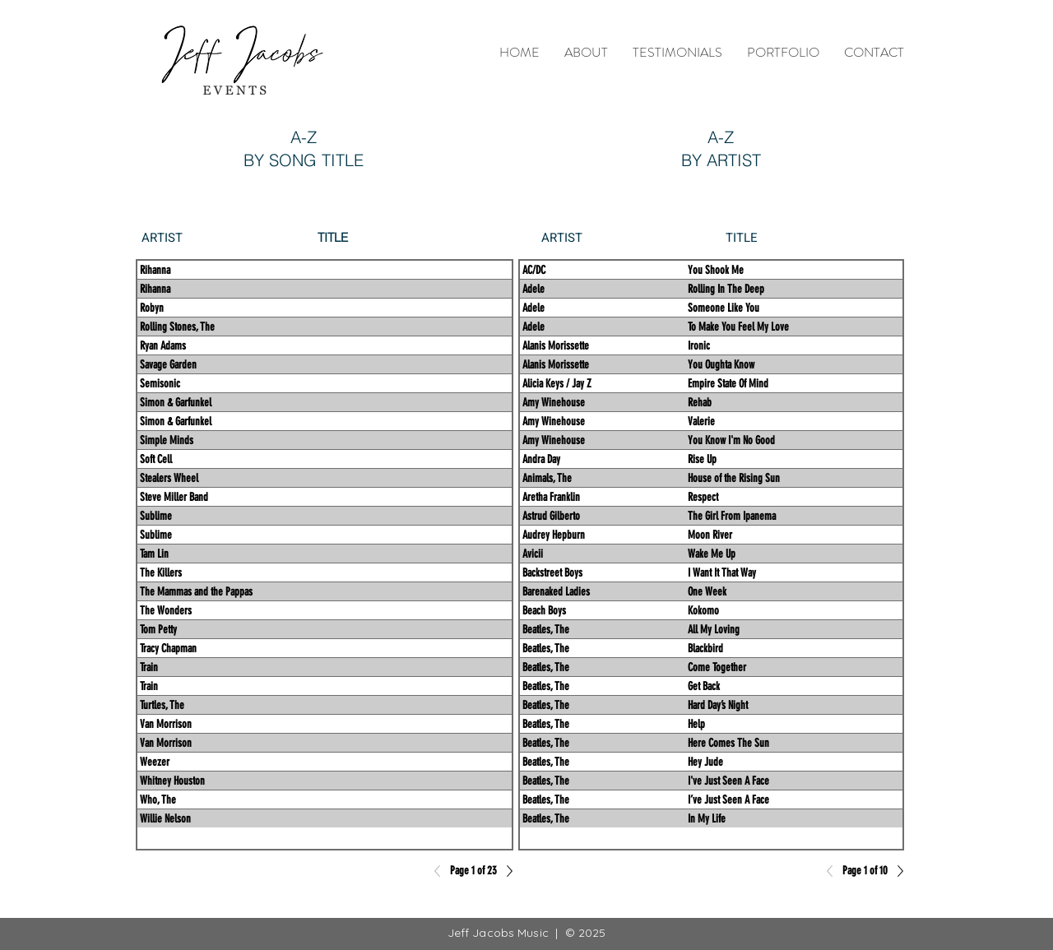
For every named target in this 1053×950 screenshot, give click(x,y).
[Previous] (834, 871)
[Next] (896, 871)
